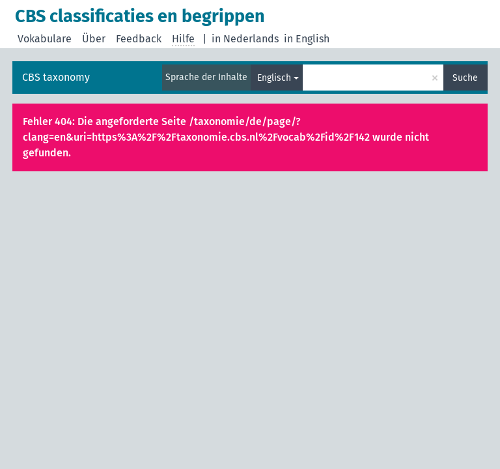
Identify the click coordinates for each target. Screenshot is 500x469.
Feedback (138, 39)
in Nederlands (245, 39)
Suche (465, 77)
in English (306, 39)
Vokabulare (45, 39)
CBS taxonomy (56, 77)
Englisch (274, 77)
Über (93, 39)
